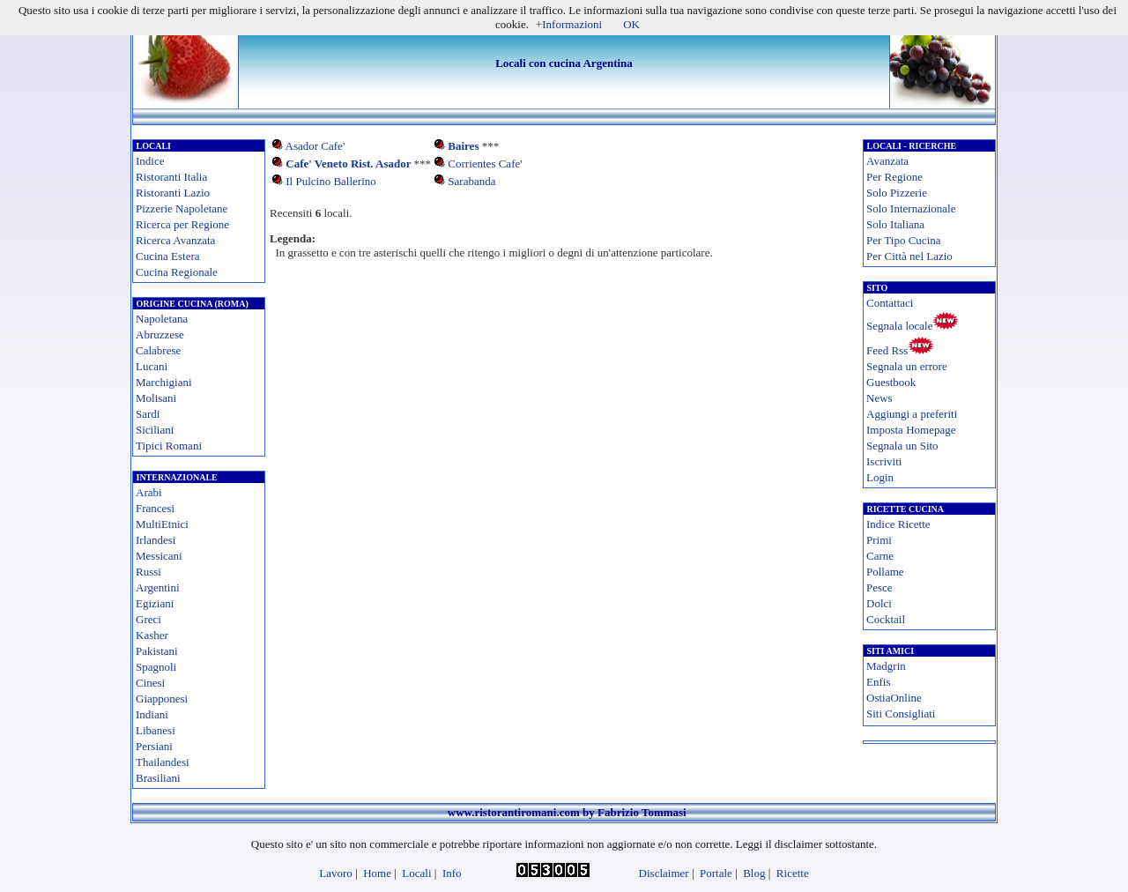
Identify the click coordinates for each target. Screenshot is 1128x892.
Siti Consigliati (900, 713)
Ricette (792, 873)
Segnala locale (899, 325)
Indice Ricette (898, 524)
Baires (463, 145)
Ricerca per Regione (182, 224)
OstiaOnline (894, 697)
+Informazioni (569, 24)
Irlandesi (155, 539)
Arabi (149, 492)
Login (880, 477)
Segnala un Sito (902, 445)
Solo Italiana (895, 224)
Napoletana (162, 318)
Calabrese (158, 350)
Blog (754, 873)
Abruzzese (160, 334)
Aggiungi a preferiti (911, 413)
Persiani (154, 746)
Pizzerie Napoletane (181, 208)
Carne (880, 555)
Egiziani (155, 603)
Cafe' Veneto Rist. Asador (348, 163)
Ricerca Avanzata (175, 240)
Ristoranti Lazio (173, 192)
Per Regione (894, 176)
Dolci (879, 603)
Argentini (158, 587)
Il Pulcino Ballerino (331, 181)
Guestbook (891, 382)
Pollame (885, 571)
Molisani (156, 398)
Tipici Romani (169, 445)
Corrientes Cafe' (485, 163)
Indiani (152, 714)
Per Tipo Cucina (903, 240)
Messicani (159, 555)
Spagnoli (156, 666)
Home (377, 873)
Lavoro (335, 873)
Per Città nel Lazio (909, 256)
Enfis (878, 681)
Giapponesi (162, 698)
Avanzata (887, 160)
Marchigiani (164, 382)
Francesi (155, 508)
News (879, 398)
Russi (148, 571)
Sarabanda (471, 181)
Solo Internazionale (910, 208)
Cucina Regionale (177, 272)
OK (631, 24)
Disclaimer (664, 873)
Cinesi (150, 682)
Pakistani (157, 651)
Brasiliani (158, 777)
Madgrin (886, 666)
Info (452, 873)
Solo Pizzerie (896, 192)
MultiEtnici (162, 524)
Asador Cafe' (315, 145)
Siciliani (155, 429)
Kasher (152, 635)
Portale (716, 873)
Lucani (151, 366)
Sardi (148, 413)
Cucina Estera (168, 256)
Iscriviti (884, 461)
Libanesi (155, 730)
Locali (416, 873)
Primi (879, 539)
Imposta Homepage (910, 429)
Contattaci (889, 302)
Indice (150, 160)
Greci (148, 619)
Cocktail (885, 619)
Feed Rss (887, 350)
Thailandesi (162, 762)
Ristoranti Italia (171, 176)
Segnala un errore (906, 366)
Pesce (879, 587)
